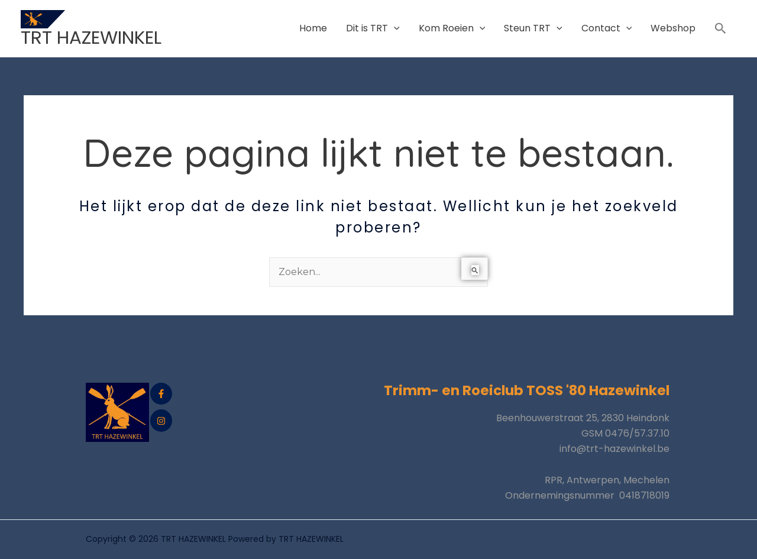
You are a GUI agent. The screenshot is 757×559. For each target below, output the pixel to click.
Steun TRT (533, 28)
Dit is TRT (373, 28)
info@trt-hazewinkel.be (614, 448)
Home (313, 28)
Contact (606, 28)
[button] (720, 28)
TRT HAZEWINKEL (91, 37)
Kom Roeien (452, 28)
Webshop (673, 28)
